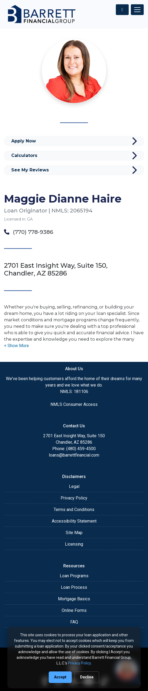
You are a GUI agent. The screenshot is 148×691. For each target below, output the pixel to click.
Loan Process (74, 587)
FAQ (74, 621)
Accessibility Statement (74, 521)
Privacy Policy (74, 498)
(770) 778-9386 (28, 232)
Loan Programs (74, 575)
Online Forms (74, 610)
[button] (16, 345)
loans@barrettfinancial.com (74, 455)
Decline (87, 677)
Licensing (74, 544)
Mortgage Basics (74, 598)
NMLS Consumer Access (74, 404)
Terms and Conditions (74, 509)
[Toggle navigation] (137, 9)
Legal (74, 486)
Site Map (74, 532)
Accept (60, 677)
